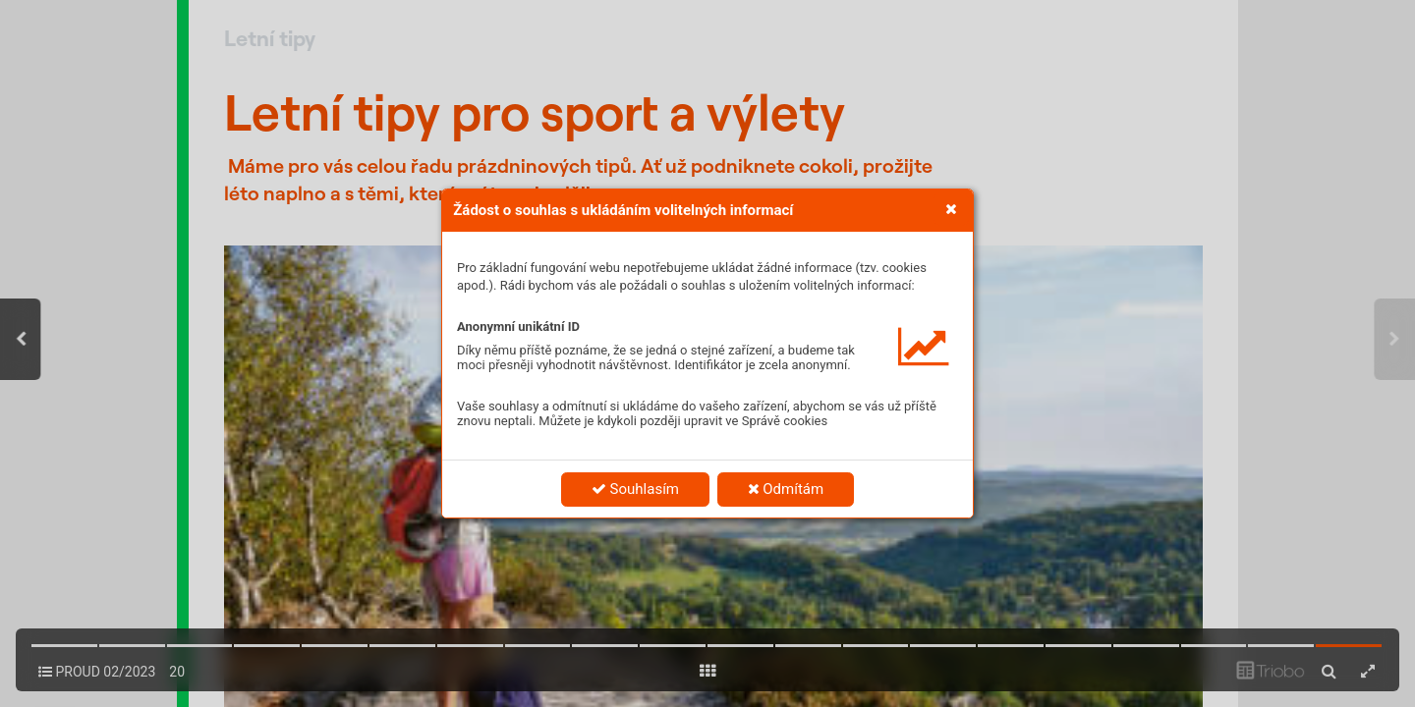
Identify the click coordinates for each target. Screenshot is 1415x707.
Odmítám (786, 489)
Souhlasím (635, 489)
